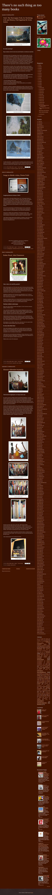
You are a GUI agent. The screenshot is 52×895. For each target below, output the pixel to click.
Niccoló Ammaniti (40, 451)
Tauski (38, 584)
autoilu (38, 642)
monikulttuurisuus (40, 677)
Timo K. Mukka (39, 590)
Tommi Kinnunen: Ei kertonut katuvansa (46, 856)
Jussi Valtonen (39, 343)
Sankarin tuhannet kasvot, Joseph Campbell (45, 728)
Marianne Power (40, 401)
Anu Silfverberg (39, 152)
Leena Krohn (39, 374)
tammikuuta (41, 114)
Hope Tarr (38, 287)
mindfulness (46, 676)
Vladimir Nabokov (40, 629)
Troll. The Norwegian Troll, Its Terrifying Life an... (44, 106)
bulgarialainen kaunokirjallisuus (42, 645)
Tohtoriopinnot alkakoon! (44, 763)
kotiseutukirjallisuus (40, 673)
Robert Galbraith (40, 530)
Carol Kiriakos (39, 169)
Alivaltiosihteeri (39, 133)
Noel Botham (39, 463)
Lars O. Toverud (39, 370)
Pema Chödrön (39, 494)
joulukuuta (41, 87)
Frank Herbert (39, 235)
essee (47, 649)
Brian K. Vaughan (40, 163)
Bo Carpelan (39, 160)
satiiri (49, 690)
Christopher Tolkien (40, 179)
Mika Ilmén (39, 428)
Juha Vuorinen (39, 340)
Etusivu (18, 568)
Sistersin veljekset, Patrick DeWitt (45, 757)
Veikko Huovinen (40, 617)
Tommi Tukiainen (40, 596)
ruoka (41, 687)
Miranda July (39, 440)
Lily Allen (38, 382)
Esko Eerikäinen (40, 229)
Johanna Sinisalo (40, 323)
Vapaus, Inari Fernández (44, 710)
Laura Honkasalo (40, 371)
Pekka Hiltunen (39, 491)
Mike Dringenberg (40, 431)
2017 (39, 79)
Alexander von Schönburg (41, 130)
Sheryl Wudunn (39, 548)
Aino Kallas (39, 124)
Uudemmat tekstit (6, 568)
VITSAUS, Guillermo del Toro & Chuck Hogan (45, 746)
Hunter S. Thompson (40, 290)
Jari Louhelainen (40, 307)
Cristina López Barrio (40, 187)
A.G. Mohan (39, 122)
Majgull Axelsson (40, 397)
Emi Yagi (38, 215)
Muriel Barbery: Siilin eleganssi (45, 808)
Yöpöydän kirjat (41, 831)
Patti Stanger (39, 487)
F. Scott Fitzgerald (40, 232)
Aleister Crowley (40, 127)
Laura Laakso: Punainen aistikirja (46, 820)
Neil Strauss (39, 448)
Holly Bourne (39, 284)
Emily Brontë (39, 217)
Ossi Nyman (39, 473)
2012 (39, 116)
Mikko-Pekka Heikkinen (41, 436)
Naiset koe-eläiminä (45, 785)
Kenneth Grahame (40, 361)
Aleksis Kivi (39, 128)
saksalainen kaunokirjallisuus (42, 689)
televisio (38, 695)
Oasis (38, 466)
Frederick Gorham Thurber (41, 238)
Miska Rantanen (40, 442)
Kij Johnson (39, 362)
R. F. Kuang (39, 515)
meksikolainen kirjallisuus (46, 675)
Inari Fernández (39, 296)
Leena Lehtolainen (40, 376)
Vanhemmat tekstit (30, 568)
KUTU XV (11, 57)
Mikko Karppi (39, 433)
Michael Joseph (39, 419)
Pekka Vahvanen (40, 493)
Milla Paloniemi (39, 437)
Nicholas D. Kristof (40, 452)
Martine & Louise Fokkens (41, 409)
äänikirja (39, 704)
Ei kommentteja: (20, 361)
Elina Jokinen (39, 211)
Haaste (42, 638)
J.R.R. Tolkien (39, 302)
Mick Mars (39, 424)
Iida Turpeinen (39, 293)
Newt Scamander (40, 449)
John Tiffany (39, 331)
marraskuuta (41, 89)
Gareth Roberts (39, 241)
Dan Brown (39, 190)
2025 (39, 66)
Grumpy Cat (39, 251)
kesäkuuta (41, 97)
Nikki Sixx (38, 457)
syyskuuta (41, 92)
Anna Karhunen (39, 140)
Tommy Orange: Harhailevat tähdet (46, 797)
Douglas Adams (39, 202)
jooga (26, 248)
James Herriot (39, 305)
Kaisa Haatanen (39, 347)
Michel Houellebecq (40, 422)
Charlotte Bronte (40, 175)
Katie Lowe (39, 353)
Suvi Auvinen (39, 575)
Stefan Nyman (39, 566)
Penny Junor (39, 496)
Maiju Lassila (39, 395)
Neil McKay (39, 446)
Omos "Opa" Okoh (40, 470)
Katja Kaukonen (39, 356)
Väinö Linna (39, 630)
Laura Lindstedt (39, 373)
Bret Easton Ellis (40, 161)
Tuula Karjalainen (40, 608)
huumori (39, 658)
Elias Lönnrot (39, 206)
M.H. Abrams (39, 391)
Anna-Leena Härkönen (41, 142)
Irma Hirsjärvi (39, 299)
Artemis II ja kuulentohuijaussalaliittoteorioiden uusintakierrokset (46, 774)
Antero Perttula (39, 146)
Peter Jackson (39, 499)
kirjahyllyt (41, 666)
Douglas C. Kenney (40, 203)
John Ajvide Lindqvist (40, 326)
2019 (39, 76)
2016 (39, 81)
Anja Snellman (39, 139)
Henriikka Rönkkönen (40, 275)
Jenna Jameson (39, 317)
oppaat (32, 248)
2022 (39, 71)
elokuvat (48, 646)
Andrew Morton (39, 137)
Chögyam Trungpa (40, 182)
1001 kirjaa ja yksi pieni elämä (43, 875)
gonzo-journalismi (40, 654)
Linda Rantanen (39, 385)
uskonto (40, 697)
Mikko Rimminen (40, 434)
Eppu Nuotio (39, 221)
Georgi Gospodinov (40, 248)
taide (42, 694)
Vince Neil (38, 626)
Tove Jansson (39, 602)
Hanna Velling (39, 262)
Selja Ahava (39, 545)
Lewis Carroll (39, 379)
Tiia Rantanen (39, 587)
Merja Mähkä (39, 415)
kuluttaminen (47, 673)
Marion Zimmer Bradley (41, 404)
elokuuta (40, 94)
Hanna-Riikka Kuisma (40, 263)
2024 (39, 68)
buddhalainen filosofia (16, 248)
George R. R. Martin (40, 247)
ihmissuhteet (40, 659)
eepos (45, 646)
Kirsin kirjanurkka (41, 806)
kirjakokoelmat (39, 667)
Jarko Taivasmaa (40, 310)
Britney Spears (39, 164)
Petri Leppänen (39, 500)
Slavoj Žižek (39, 557)
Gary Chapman (39, 242)
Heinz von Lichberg (40, 271)
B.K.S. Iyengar (39, 158)
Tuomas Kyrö (39, 605)
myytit (38, 678)
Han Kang (38, 257)
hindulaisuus (46, 655)
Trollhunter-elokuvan (23, 69)
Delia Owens (39, 197)
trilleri (45, 695)
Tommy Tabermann (40, 599)
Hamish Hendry (39, 256)
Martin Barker (39, 407)
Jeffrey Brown (39, 316)
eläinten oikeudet (45, 647)
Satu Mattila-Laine (40, 542)
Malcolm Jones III (40, 398)
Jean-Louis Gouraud (40, 314)
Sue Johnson (39, 572)
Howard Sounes (39, 289)
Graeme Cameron (40, 250)
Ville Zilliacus (39, 624)
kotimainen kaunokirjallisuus (41, 671)
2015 (39, 83)
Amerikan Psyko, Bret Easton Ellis (45, 751)
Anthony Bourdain (40, 148)
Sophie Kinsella (39, 563)
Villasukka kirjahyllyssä (42, 854)
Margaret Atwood (40, 400)
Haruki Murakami (40, 265)
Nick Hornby (39, 454)
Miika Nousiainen (40, 425)
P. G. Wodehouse (40, 476)
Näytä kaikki (48, 886)
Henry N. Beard (39, 280)
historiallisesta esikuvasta (16, 288)
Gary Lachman (39, 244)
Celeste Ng (39, 173)
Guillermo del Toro (40, 253)
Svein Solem (23, 168)
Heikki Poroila (39, 269)
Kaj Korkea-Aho (39, 349)
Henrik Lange (39, 277)
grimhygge (47, 654)
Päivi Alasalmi (39, 512)
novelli (38, 679)
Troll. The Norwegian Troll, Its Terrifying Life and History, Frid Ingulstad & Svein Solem (17, 20)
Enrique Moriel (39, 218)
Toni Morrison (39, 600)
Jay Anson (39, 313)
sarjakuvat (44, 690)
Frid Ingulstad (12, 168)
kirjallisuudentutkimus (46, 667)
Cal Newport (39, 166)
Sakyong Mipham (40, 536)
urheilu (49, 696)
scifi (40, 691)
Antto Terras (39, 149)
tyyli (49, 695)
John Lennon (39, 329)
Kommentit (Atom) (7, 571)
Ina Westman (39, 295)
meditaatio (28, 248)
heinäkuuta (41, 95)
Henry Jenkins (39, 278)
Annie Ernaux (39, 145)
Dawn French (39, 196)
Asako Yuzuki (39, 155)
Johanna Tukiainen (40, 325)
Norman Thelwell (40, 464)
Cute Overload (40, 867)
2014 (39, 84)
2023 (39, 70)
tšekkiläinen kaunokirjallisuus (43, 696)
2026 (39, 65)
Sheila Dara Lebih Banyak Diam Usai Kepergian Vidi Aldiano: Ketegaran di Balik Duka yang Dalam (43, 846)
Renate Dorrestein (40, 524)
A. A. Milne (39, 121)
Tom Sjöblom (39, 593)
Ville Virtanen (39, 623)
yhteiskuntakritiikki (42, 703)
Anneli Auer (39, 143)
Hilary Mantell (39, 281)
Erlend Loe (39, 223)
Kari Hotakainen (39, 350)
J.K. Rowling (39, 301)
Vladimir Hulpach (40, 627)
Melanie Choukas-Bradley (41, 413)
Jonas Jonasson (40, 332)
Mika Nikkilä (39, 430)
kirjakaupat (46, 666)
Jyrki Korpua (39, 344)
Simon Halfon (39, 551)
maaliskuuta (41, 102)
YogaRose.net (40, 843)
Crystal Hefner (39, 188)
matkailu (47, 674)
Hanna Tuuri (39, 260)
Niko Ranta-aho (39, 458)
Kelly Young (39, 359)
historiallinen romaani (42, 656)
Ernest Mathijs (39, 226)
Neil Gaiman (39, 445)
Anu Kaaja (39, 151)
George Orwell (39, 245)
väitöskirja (38, 699)
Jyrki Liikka (39, 346)
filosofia (41, 653)
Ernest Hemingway (40, 224)
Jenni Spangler (39, 319)
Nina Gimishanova (40, 461)
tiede (41, 695)
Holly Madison (39, 286)
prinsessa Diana (40, 684)
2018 (39, 78)
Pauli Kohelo (39, 490)
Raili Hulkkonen (39, 518)
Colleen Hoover (39, 185)
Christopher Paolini (40, 178)
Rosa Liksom (39, 533)
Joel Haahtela (39, 322)
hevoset (38, 655)
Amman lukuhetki (41, 795)
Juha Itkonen (39, 338)
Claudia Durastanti (40, 184)
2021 (39, 73)
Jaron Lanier (39, 311)
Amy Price (39, 134)
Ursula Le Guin (39, 611)
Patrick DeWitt (39, 485)
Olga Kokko (39, 467)
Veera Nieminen (39, 614)
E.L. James (39, 205)
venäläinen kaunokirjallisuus (42, 698)
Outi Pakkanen (39, 475)
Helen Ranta (39, 274)
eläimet (39, 647)
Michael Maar (39, 421)
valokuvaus (46, 697)
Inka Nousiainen (39, 298)
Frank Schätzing (40, 236)
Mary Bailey (39, 410)
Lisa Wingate (39, 389)
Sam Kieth (39, 539)
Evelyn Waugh (39, 230)
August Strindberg (40, 157)
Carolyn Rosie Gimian (40, 172)
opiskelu (43, 681)
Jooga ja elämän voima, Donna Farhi (16, 175)
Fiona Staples (39, 233)
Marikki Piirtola (39, 403)
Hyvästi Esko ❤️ (46, 876)
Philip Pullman (39, 503)
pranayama (46, 683)
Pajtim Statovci (39, 478)
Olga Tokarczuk (39, 469)
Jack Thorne (39, 304)
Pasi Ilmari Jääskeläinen (41, 482)
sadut (19, 168)
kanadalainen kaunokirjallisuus (41, 665)
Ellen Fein (38, 214)
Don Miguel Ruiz (40, 199)
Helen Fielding (39, 272)
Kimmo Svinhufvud (40, 364)
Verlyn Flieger (39, 620)
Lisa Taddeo (39, 388)
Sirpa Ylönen (39, 554)
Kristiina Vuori (39, 365)
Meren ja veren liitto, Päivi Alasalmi (45, 716)
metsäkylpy (40, 676)
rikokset (44, 686)
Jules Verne (39, 341)
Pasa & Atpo (39, 479)
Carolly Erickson (40, 170)
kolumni (46, 669)
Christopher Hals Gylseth (41, 176)
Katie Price (39, 355)
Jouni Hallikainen (40, 335)
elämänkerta (39, 648)
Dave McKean (39, 193)
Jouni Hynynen (39, 337)
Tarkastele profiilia (40, 18)
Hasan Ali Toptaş (40, 266)
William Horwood (40, 632)
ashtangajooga (9, 248)
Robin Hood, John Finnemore (13, 255)
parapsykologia (41, 682)
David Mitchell (39, 194)
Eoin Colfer (39, 220)
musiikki (46, 677)
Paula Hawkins (39, 488)
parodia (47, 682)
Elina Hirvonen (39, 209)
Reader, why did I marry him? (43, 819)
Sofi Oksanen (39, 560)
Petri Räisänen (39, 502)
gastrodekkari (47, 653)
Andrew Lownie (39, 136)
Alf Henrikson (39, 131)
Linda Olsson (39, 383)
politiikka (39, 683)
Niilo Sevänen (39, 455)
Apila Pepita (39, 154)
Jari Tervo (38, 308)
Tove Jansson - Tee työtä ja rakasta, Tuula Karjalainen (45, 734)
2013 (39, 86)
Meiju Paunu (39, 412)
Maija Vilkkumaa (40, 394)
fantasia (8, 168)
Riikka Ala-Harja (39, 527)
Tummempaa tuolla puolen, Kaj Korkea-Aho (46, 739)
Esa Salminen (39, 227)
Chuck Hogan (39, 181)
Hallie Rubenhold (40, 254)
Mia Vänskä (39, 416)
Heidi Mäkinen (39, 268)
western (46, 699)
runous (49, 686)
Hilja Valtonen (39, 283)
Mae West (38, 392)
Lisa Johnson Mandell (40, 386)
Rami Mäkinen (39, 521)
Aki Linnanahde (39, 125)
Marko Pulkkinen (40, 406)
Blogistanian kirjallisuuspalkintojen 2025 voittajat (46, 833)
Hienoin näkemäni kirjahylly (13, 370)
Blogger (31, 892)
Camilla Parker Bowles (41, 167)
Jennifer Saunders (40, 320)
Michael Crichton (40, 418)
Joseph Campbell (40, 334)
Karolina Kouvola (40, 352)
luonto (43, 674)
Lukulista (46, 638)
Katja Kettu (39, 358)
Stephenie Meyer (40, 569)
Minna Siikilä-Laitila (41, 16)
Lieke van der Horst (40, 380)
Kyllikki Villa (39, 367)
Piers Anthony (39, 506)
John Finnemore (40, 328)
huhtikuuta (41, 100)
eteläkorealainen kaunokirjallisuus (42, 650)
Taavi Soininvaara (40, 581)
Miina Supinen (39, 427)
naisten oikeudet (44, 678)
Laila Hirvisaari (39, 368)
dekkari (41, 646)
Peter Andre (39, 497)
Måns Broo (39, 443)
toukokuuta (41, 99)
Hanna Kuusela (39, 259)
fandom (42, 652)
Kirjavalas (40, 784)
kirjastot (40, 668)
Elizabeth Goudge (40, 212)
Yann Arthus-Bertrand (40, 633)
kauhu (49, 665)
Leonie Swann (39, 377)
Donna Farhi (22, 248)
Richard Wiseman (40, 526)
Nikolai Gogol (39, 460)
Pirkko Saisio (39, 509)
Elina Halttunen (39, 208)
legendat (16, 168)
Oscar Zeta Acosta (40, 472)
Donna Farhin (14, 200)
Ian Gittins (38, 292)
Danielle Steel (39, 191)
